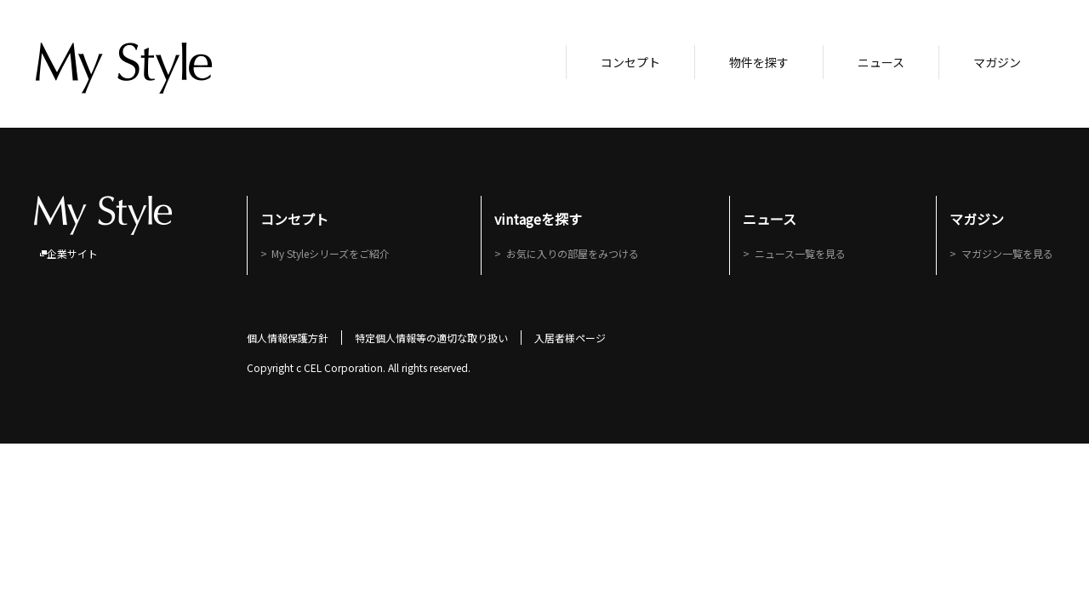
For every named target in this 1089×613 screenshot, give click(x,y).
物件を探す (759, 62)
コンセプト (630, 62)
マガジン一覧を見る (1009, 253)
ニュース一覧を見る (801, 253)
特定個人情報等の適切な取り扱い (431, 337)
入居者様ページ (570, 337)
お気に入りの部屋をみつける (573, 253)
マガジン (997, 62)
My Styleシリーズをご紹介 (332, 253)
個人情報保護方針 (287, 337)
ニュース (881, 62)
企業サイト (72, 253)
